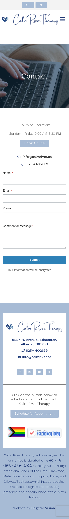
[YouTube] (39, 372)
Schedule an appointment (35, 413)
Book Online (34, 143)
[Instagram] (29, 372)
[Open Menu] (62, 19)
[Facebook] (20, 372)
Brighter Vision (43, 508)
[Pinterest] (49, 372)
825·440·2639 (35, 350)
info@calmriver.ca (34, 357)
